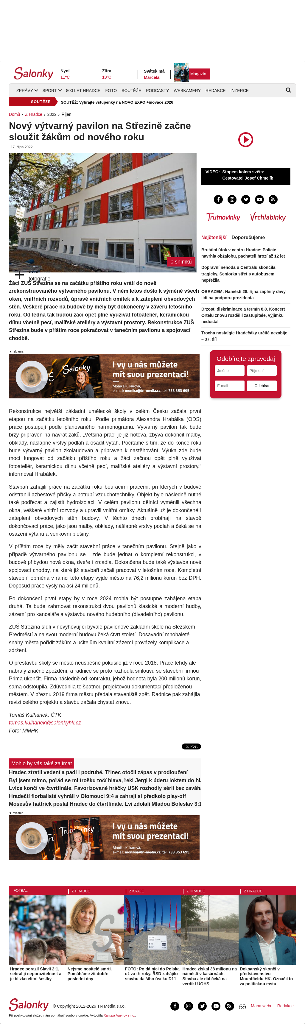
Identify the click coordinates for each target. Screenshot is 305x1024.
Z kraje (136, 891)
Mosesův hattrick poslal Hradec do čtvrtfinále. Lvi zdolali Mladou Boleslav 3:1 (105, 804)
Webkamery (187, 90)
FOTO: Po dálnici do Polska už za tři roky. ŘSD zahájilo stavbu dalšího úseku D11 (152, 974)
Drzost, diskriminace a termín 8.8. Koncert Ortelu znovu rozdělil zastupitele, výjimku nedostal (243, 315)
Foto (111, 90)
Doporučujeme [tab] (248, 237)
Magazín (198, 73)
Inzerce (240, 90)
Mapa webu (261, 1005)
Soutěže (131, 90)
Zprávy (24, 90)
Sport (49, 90)
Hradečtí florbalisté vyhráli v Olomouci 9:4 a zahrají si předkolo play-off (97, 796)
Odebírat (261, 386)
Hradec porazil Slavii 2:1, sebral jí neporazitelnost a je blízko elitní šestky (35, 974)
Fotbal (21, 891)
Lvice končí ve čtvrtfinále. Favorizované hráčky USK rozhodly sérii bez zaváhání (105, 788)
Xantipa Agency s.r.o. (119, 1015)
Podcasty (157, 90)
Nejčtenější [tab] (213, 237)
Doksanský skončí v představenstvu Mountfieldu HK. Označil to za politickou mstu (266, 976)
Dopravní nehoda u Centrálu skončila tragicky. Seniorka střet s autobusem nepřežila (238, 273)
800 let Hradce (83, 90)
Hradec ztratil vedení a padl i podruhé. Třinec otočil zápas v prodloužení (98, 772)
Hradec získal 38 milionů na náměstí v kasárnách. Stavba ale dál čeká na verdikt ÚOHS (209, 976)
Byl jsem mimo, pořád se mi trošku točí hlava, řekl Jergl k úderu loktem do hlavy (105, 780)
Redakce (216, 90)
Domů (14, 114)
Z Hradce (33, 114)
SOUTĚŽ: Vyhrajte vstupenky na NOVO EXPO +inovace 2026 (117, 102)
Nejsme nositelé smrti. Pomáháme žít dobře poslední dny (90, 974)
